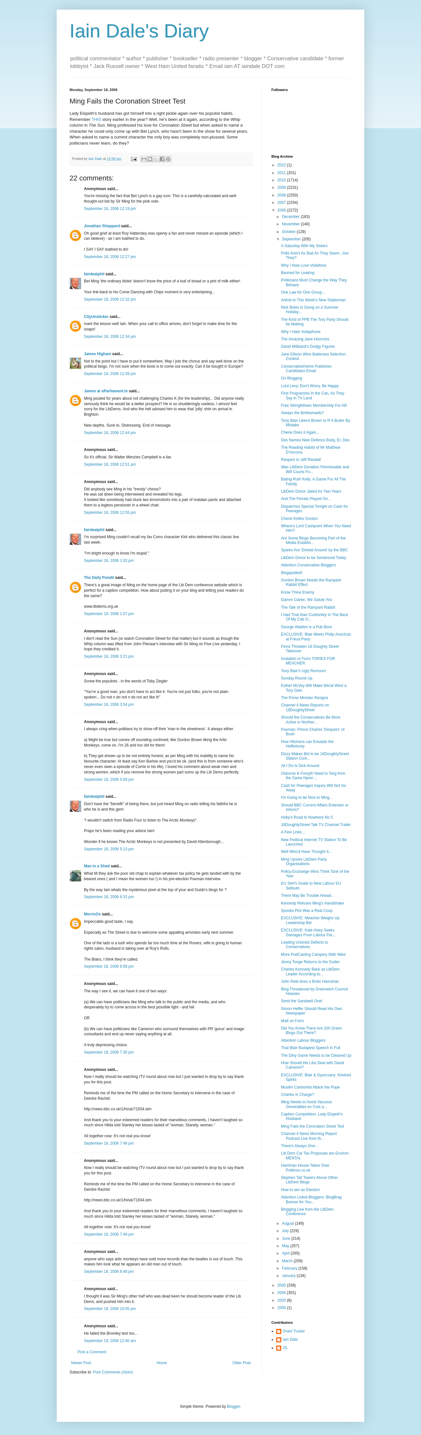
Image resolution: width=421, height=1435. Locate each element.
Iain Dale (290, 1339)
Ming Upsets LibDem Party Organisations (304, 861)
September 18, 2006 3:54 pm (109, 704)
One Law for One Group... (303, 292)
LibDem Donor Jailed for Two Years (311, 491)
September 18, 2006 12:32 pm (110, 299)
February (290, 1268)
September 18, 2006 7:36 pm (109, 1052)
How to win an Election (300, 1190)
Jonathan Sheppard (102, 226)
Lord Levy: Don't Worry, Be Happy (310, 386)
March (288, 1261)
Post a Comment (92, 1352)
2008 (282, 195)
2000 (282, 1308)
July (286, 1231)
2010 (282, 180)
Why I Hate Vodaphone (300, 332)
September (292, 239)
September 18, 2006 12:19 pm (110, 208)
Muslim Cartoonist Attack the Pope (310, 1087)
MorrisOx (92, 914)
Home (162, 1363)
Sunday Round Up (296, 678)
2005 (282, 1285)
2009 (282, 187)
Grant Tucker (294, 1331)
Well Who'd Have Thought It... (306, 851)
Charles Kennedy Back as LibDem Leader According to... (310, 971)
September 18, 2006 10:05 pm (110, 1308)
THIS (96, 119)
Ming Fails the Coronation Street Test (312, 1126)
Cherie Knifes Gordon (299, 518)
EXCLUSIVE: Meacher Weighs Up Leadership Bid (310, 920)
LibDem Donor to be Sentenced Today (313, 557)
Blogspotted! (291, 573)
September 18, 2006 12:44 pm (110, 432)
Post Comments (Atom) (113, 1372)
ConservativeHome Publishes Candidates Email (306, 368)
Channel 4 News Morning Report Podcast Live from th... (309, 1135)
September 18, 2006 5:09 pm (109, 779)
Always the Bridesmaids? (302, 413)
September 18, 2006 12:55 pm (110, 512)
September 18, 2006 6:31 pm (109, 897)
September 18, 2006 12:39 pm (110, 373)
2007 (282, 202)
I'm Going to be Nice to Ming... (307, 797)
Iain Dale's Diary (139, 31)
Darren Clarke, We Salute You (306, 599)
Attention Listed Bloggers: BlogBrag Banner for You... (311, 1199)
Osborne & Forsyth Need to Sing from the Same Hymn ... (313, 775)
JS (285, 1348)
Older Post (241, 1363)
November (291, 224)
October (289, 231)
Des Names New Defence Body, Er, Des (315, 440)
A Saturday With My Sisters (304, 246)
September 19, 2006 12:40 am (110, 1341)
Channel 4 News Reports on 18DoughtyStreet (305, 707)
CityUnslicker (96, 316)
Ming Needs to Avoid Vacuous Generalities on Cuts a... (306, 1104)
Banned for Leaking (297, 273)
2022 (282, 165)
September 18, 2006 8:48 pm (109, 1271)
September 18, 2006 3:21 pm (109, 656)
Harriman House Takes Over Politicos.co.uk (305, 1167)
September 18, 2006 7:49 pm (109, 1234)
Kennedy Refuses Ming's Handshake (312, 903)
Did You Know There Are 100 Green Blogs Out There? (311, 1030)
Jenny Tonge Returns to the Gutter (310, 962)
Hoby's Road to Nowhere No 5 (307, 817)
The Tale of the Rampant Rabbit (308, 607)
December (291, 216)
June (286, 1238)
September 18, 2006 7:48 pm (109, 1143)
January (289, 1275)
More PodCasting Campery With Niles (313, 954)
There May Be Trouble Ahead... (307, 895)
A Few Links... (293, 832)
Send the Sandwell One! (301, 1001)
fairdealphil (94, 274)
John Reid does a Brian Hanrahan (310, 981)
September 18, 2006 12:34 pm (110, 336)
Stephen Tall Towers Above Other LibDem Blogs (309, 1179)
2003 (282, 1300)
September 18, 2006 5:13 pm (109, 849)
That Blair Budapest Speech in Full (310, 1048)
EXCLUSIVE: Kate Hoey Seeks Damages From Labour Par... (308, 932)
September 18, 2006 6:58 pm (109, 966)
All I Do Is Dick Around (300, 765)
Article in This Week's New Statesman (313, 300)
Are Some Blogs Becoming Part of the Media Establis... (313, 540)
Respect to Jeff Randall (301, 459)
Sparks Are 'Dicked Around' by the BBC (314, 550)
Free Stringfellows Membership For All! (314, 405)
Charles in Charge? (297, 1094)
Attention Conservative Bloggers (308, 565)
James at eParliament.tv (106, 391)
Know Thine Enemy (297, 592)
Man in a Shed (97, 866)
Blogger (233, 1406)
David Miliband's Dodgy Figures (308, 346)
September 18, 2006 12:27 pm (110, 256)
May (286, 1246)
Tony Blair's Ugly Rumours (303, 671)
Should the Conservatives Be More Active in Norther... (310, 719)
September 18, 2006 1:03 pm (109, 560)
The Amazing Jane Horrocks (305, 339)
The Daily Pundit (99, 577)
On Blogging (291, 378)
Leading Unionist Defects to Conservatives (304, 944)
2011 (282, 173)
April (286, 1253)
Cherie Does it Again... (300, 432)
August (288, 1223)
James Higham (97, 354)
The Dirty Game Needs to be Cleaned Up (316, 1055)
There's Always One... (299, 1146)
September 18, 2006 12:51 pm (110, 464)
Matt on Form (292, 1021)
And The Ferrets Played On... (306, 498)
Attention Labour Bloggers (303, 1040)
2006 (282, 210)
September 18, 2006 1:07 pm (109, 614)
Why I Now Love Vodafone (303, 265)
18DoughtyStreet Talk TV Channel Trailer (316, 824)
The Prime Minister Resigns (304, 698)
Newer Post (81, 1363)
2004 (282, 1292)
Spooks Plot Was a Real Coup (307, 910)
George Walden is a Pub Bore (306, 627)
